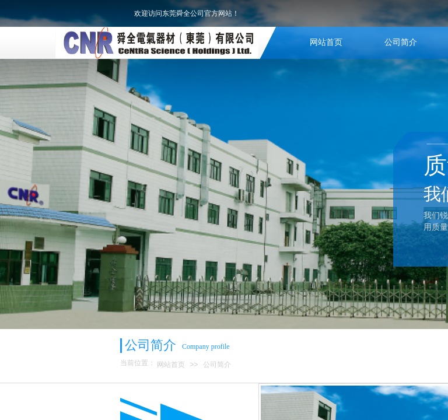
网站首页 (326, 42)
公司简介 (400, 42)
